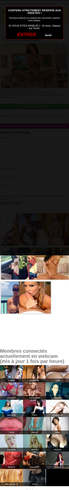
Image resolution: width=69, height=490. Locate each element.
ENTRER (26, 34)
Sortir (48, 35)
